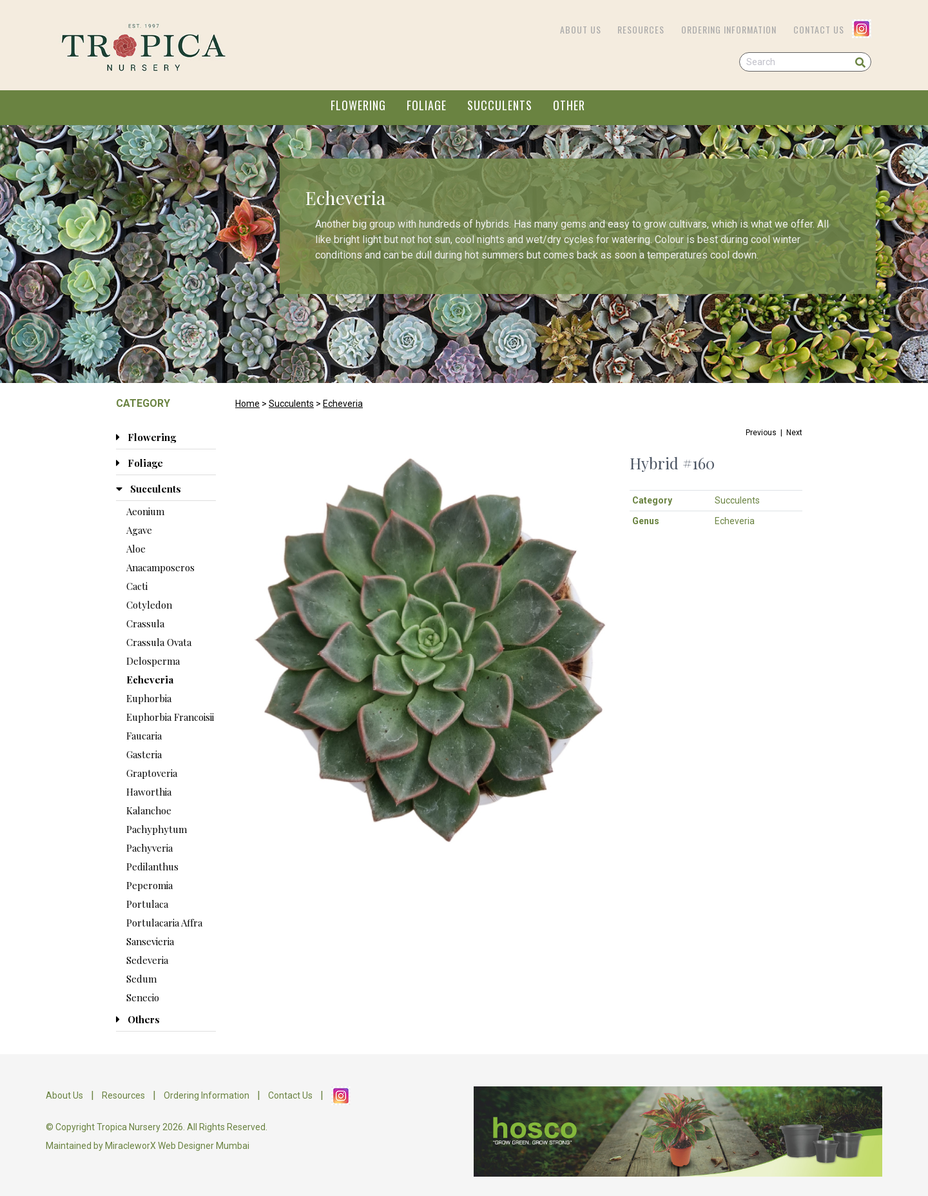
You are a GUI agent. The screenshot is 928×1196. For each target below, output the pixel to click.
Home (247, 403)
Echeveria (343, 403)
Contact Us (818, 29)
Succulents (291, 403)
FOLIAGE (427, 105)
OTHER (569, 105)
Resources (640, 29)
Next (794, 432)
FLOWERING (358, 105)
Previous (761, 432)
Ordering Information (729, 29)
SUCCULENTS (499, 105)
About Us (580, 29)
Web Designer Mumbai (203, 1146)
